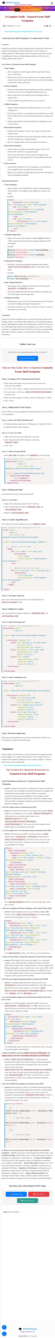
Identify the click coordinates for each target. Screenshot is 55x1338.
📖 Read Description (27, 1193)
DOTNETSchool (10, 2)
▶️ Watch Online (38, 1187)
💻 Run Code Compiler (27, 357)
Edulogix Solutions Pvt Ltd (27, 1331)
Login (5, 1205)
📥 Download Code (16, 1187)
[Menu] (52, 3)
